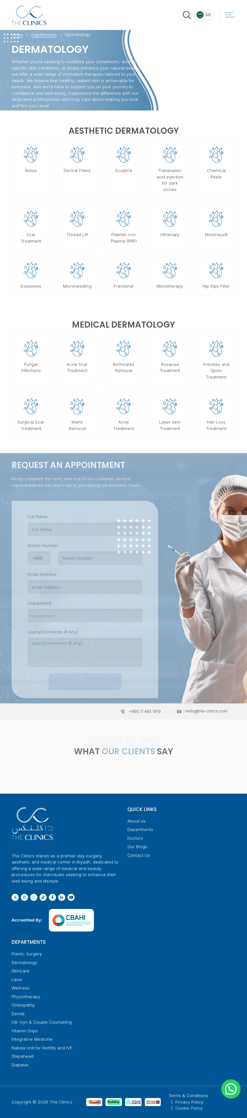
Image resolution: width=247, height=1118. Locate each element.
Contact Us (138, 855)
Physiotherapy (26, 996)
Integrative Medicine (32, 1039)
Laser (17, 979)
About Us (136, 821)
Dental (18, 1013)
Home (17, 34)
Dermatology (24, 962)
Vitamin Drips (25, 1030)
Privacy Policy (189, 1101)
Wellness (21, 987)
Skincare (20, 970)
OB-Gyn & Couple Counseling (42, 1022)
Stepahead (22, 1056)
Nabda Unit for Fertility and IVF (42, 1047)
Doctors (135, 838)
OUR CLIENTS (128, 751)
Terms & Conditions (188, 1095)
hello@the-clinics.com (206, 711)
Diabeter (20, 1064)
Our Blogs (137, 846)
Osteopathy (23, 1005)
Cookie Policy (189, 1108)
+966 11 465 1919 (145, 711)
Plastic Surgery (27, 953)
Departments (44, 34)
